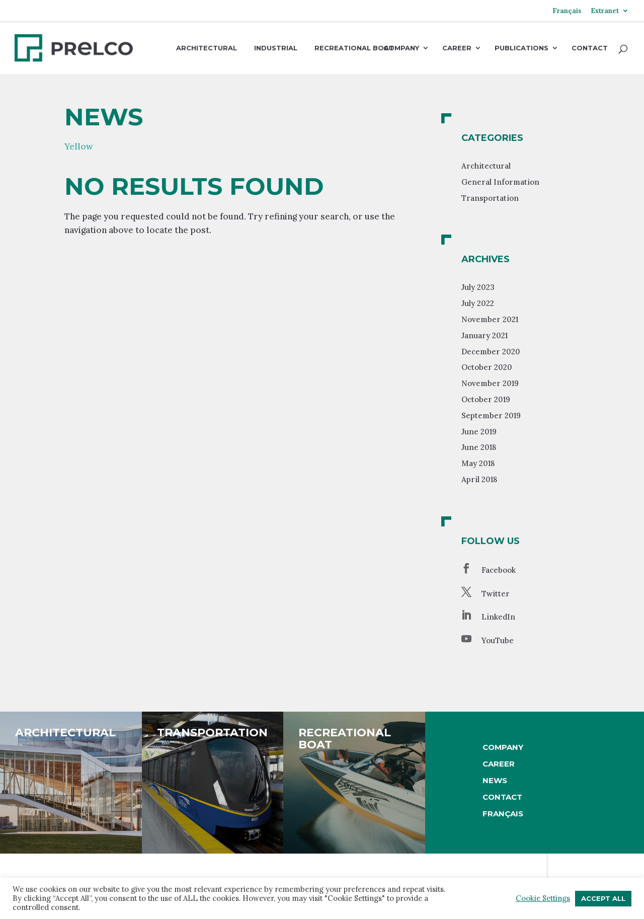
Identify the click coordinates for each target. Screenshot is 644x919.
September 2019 (491, 415)
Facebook (498, 570)
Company (401, 48)
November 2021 (489, 319)
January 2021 (484, 335)
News (494, 780)
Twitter (495, 593)
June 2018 (478, 447)
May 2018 (478, 463)
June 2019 (479, 431)
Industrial (275, 48)
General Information (500, 182)
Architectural (206, 48)
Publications (521, 48)
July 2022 (477, 303)
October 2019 (485, 399)
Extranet (605, 11)
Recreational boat (354, 48)
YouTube (497, 640)
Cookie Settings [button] (543, 898)
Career (456, 48)
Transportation (490, 198)
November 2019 (490, 383)
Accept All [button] (603, 898)
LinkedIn (498, 617)
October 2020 (486, 367)
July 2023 (478, 287)
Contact (590, 48)
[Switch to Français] (567, 15)
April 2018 (479, 479)
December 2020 (490, 351)
